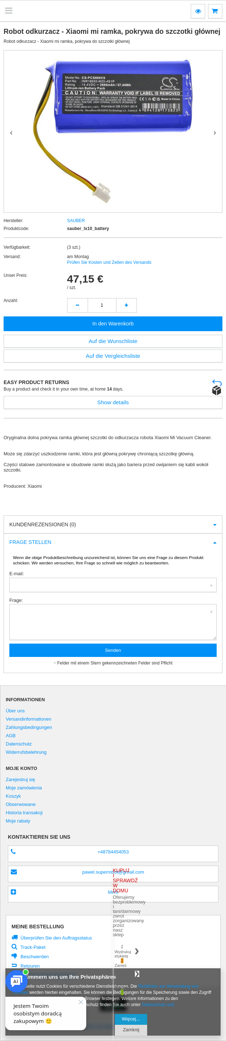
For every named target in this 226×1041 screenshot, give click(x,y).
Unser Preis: (16, 275)
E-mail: (16, 573)
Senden (113, 650)
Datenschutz (19, 744)
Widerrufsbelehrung (26, 752)
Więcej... (131, 1019)
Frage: (16, 600)
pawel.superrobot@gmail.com (113, 872)
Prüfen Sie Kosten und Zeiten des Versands (109, 262)
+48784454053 (113, 852)
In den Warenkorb (113, 323)
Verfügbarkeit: (17, 247)
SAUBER (76, 220)
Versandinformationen (28, 719)
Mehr (113, 892)
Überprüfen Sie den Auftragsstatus (56, 938)
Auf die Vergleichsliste (113, 356)
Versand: (12, 256)
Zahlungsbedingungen (29, 727)
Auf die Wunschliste (113, 341)
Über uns (15, 710)
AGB (11, 735)
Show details (113, 402)
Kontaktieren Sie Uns (39, 837)
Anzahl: (11, 300)
